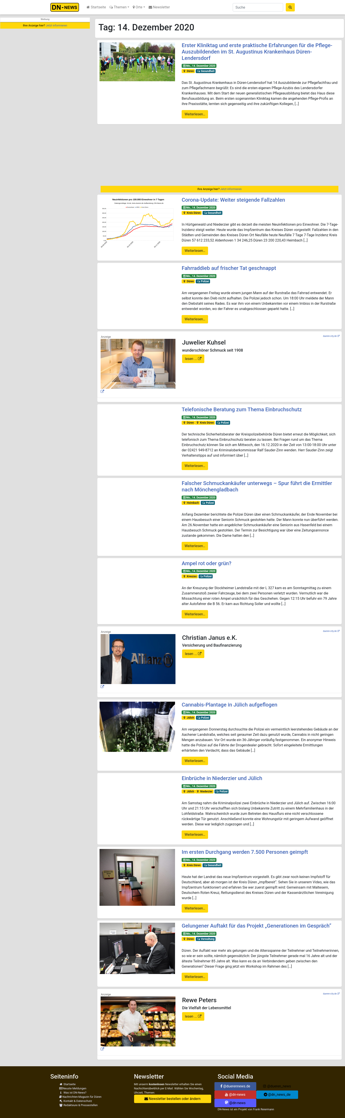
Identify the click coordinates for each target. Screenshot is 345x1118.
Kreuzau (190, 576)
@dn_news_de (277, 1094)
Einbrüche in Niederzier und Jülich (222, 778)
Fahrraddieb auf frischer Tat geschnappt (229, 268)
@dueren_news (277, 1086)
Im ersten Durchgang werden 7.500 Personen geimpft (245, 852)
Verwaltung (205, 939)
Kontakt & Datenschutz (75, 1101)
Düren (188, 71)
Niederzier (204, 791)
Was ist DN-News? (73, 1092)
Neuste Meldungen (73, 1088)
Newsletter (159, 7)
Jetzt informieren (56, 25)
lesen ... (191, 359)
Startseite (96, 7)
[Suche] (258, 7)
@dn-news (235, 1094)
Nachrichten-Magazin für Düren (80, 1096)
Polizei (203, 281)
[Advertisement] (219, 155)
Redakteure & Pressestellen (78, 1105)
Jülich (188, 717)
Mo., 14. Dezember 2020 (199, 65)
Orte (137, 7)
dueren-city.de (330, 336)
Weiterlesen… (194, 114)
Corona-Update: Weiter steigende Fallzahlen (233, 200)
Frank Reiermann (263, 1109)
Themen (118, 7)
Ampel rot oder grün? (206, 563)
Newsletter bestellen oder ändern (172, 1099)
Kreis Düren (192, 212)
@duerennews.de (235, 1086)
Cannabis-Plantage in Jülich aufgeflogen (229, 705)
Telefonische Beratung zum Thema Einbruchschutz (242, 409)
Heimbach (191, 502)
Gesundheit (205, 71)
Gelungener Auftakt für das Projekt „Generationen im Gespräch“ (256, 926)
